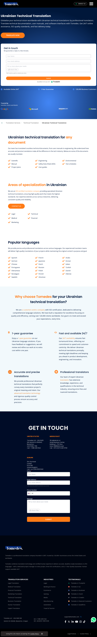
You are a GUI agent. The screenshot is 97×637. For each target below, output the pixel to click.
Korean (68, 261)
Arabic (68, 258)
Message (48, 506)
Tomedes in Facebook (76, 590)
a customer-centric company (33, 310)
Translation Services (18, 579)
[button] (29, 493)
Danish (68, 271)
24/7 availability (68, 338)
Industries (48, 579)
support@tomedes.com (71, 617)
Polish (41, 271)
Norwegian (15, 274)
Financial (34, 218)
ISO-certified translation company (28, 191)
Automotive (47, 605)
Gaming (46, 594)
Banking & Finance (49, 587)
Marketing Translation (15, 594)
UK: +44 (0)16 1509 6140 (41, 621)
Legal (13, 214)
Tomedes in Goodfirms (76, 604)
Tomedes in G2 (74, 586)
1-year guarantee (25, 338)
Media (46, 597)
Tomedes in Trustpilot (76, 583)
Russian (41, 267)
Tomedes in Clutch (75, 594)
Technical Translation (15, 597)
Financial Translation (14, 590)
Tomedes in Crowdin (76, 597)
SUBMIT (48, 519)
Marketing (15, 222)
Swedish (14, 277)
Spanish (14, 258)
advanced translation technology (27, 393)
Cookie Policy (34, 634)
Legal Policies (71, 634)
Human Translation (14, 605)
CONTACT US (16, 206)
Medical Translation (14, 587)
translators (64, 380)
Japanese (42, 261)
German (14, 261)
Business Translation (14, 601)
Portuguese (15, 267)
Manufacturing (48, 601)
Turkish (68, 267)
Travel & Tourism (49, 608)
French (41, 258)
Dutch (41, 264)
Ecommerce (47, 590)
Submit (48, 78)
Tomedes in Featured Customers (80, 601)
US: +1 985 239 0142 (40, 619)
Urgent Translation (14, 608)
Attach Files (12, 69)
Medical (14, 218)
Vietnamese (15, 271)
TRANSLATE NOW (12, 35)
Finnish (41, 274)
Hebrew (68, 274)
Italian (68, 264)
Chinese (14, 264)
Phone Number (48, 492)
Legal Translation (13, 583)
